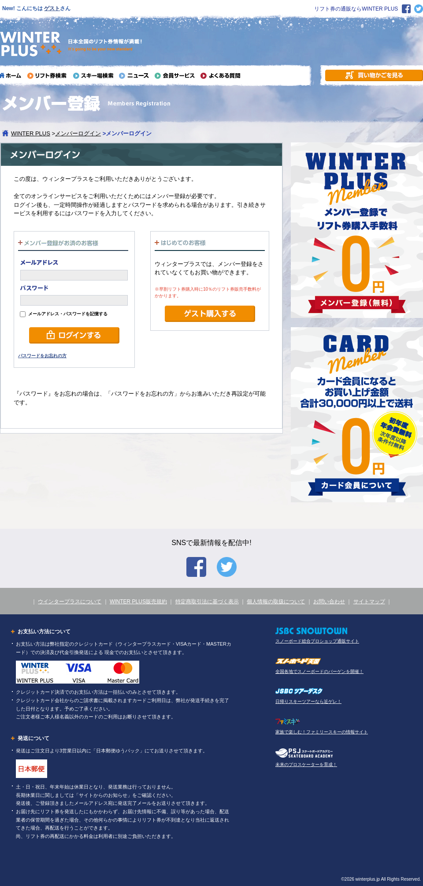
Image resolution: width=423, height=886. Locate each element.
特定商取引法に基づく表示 (207, 601)
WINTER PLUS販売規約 (138, 601)
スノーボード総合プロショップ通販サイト (317, 641)
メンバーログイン (78, 133)
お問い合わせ (329, 601)
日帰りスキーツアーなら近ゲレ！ (308, 701)
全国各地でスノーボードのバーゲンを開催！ (319, 671)
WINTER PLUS (30, 133)
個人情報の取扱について (276, 601)
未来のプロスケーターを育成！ (306, 764)
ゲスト (52, 8)
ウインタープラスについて (69, 601)
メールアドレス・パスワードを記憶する (64, 313)
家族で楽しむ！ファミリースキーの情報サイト (321, 731)
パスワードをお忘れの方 (42, 355)
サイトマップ (369, 601)
